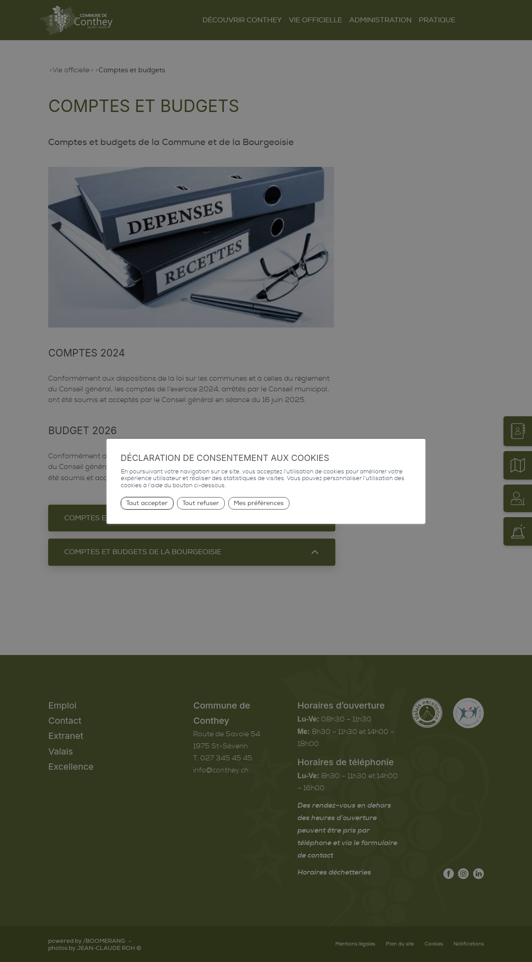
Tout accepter (147, 503)
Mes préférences (259, 503)
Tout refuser (200, 503)
